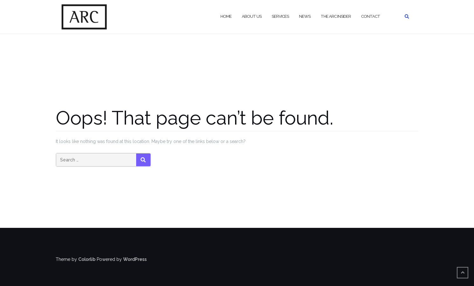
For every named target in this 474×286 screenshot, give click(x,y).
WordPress (135, 259)
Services (280, 16)
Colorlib (86, 259)
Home (226, 16)
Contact (370, 16)
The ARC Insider (336, 16)
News (304, 16)
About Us (251, 16)
